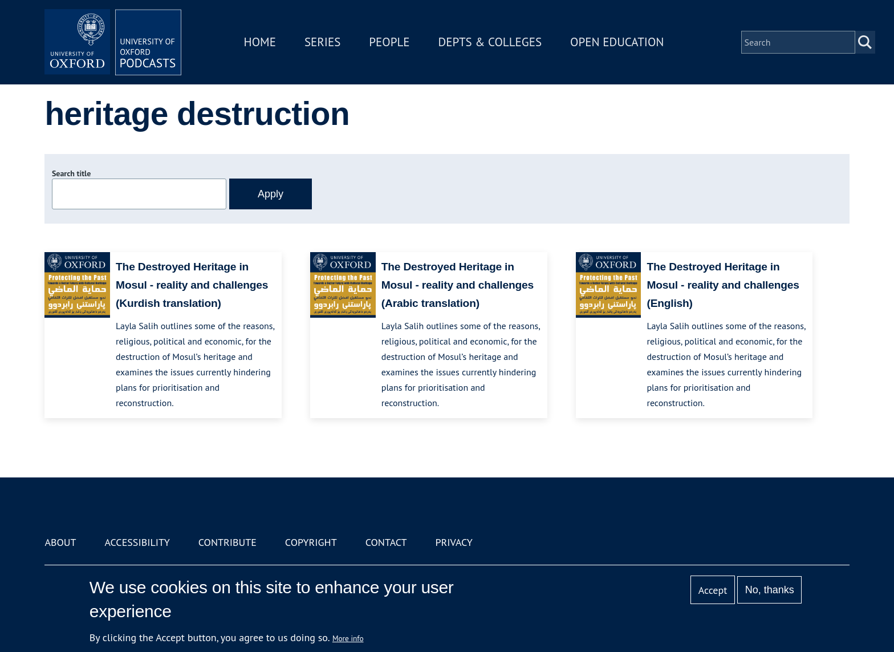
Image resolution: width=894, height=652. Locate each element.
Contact (386, 542)
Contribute (227, 542)
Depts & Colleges (490, 42)
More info (348, 638)
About (60, 542)
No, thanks (769, 590)
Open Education (617, 42)
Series (322, 42)
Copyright (311, 542)
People (389, 42)
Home (260, 42)
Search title (71, 173)
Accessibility (136, 542)
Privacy (454, 542)
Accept (713, 590)
